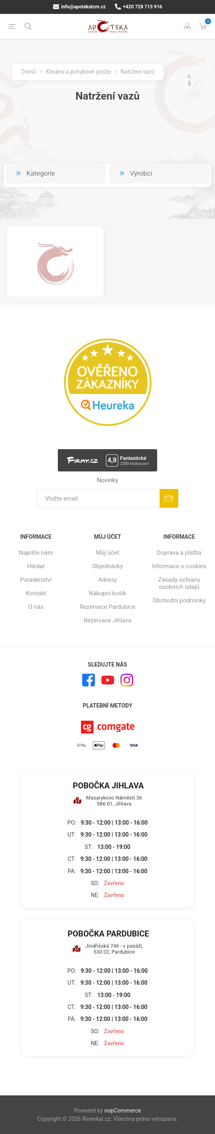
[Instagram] (126, 680)
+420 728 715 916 (138, 7)
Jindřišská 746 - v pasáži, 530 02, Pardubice (107, 949)
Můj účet (107, 552)
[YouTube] (107, 680)
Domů (28, 71)
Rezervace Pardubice (108, 606)
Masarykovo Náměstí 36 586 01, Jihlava (107, 801)
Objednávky (107, 566)
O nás (35, 606)
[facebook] (88, 680)
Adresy (108, 579)
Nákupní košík (107, 593)
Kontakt (36, 593)
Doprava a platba (179, 552)
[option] (55, 262)
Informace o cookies (179, 566)
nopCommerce (122, 1110)
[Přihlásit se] (98, 498)
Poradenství (35, 579)
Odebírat (169, 498)
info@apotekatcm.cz (79, 7)
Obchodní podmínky (179, 600)
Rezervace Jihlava (108, 620)
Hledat (36, 566)
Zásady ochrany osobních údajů (179, 583)
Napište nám (36, 552)
